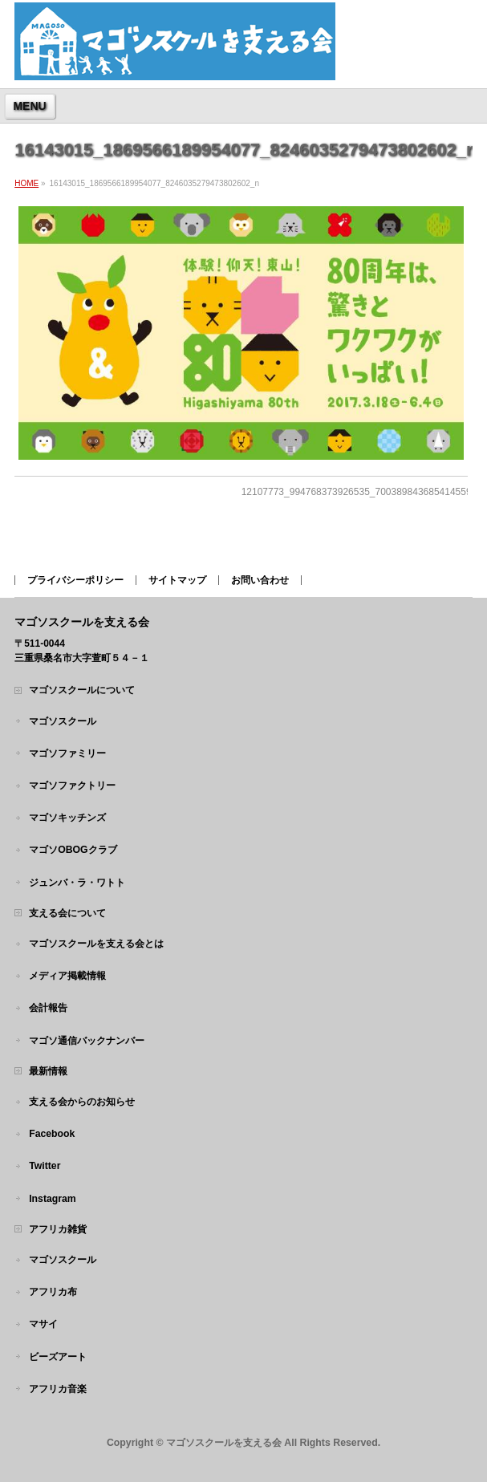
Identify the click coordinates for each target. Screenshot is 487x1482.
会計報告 (48, 1007)
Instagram (52, 1198)
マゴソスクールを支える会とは (96, 943)
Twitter (44, 1165)
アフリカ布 (53, 1291)
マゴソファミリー (67, 753)
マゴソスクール (62, 721)
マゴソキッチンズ (67, 817)
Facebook (52, 1133)
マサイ (43, 1324)
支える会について (67, 913)
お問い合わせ (260, 580)
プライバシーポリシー (75, 580)
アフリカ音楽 (58, 1389)
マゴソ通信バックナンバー (86, 1040)
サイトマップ (177, 580)
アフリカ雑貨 (58, 1229)
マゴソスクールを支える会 (224, 1442)
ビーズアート (58, 1356)
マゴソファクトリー (72, 785)
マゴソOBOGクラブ (72, 849)
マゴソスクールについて (82, 690)
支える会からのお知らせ (82, 1101)
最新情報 (48, 1071)
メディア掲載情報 (67, 975)
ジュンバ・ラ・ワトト (77, 882)
